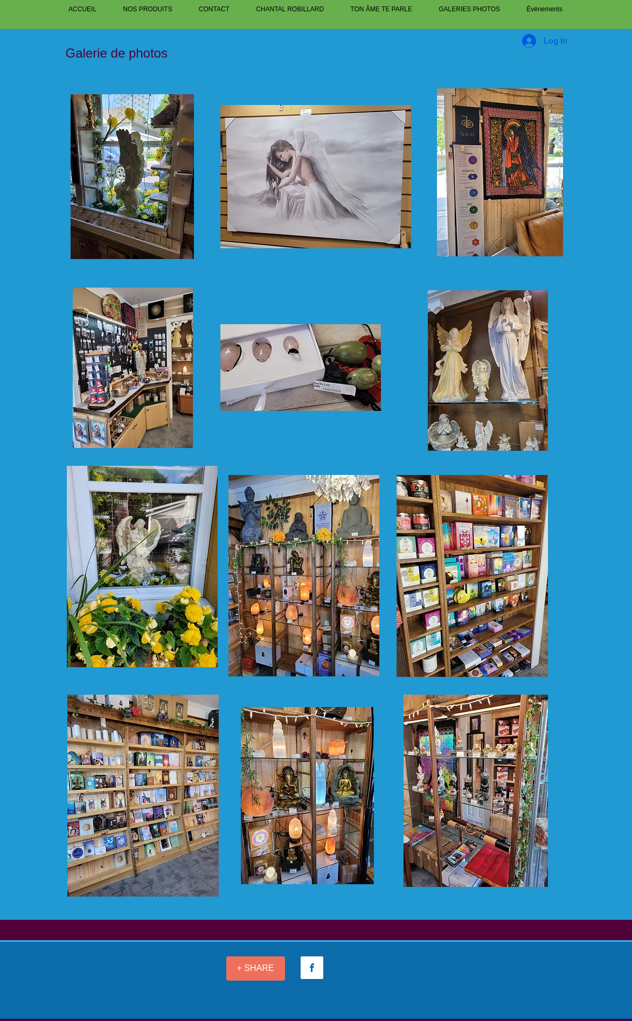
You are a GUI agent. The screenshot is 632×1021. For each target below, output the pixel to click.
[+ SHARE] (255, 968)
